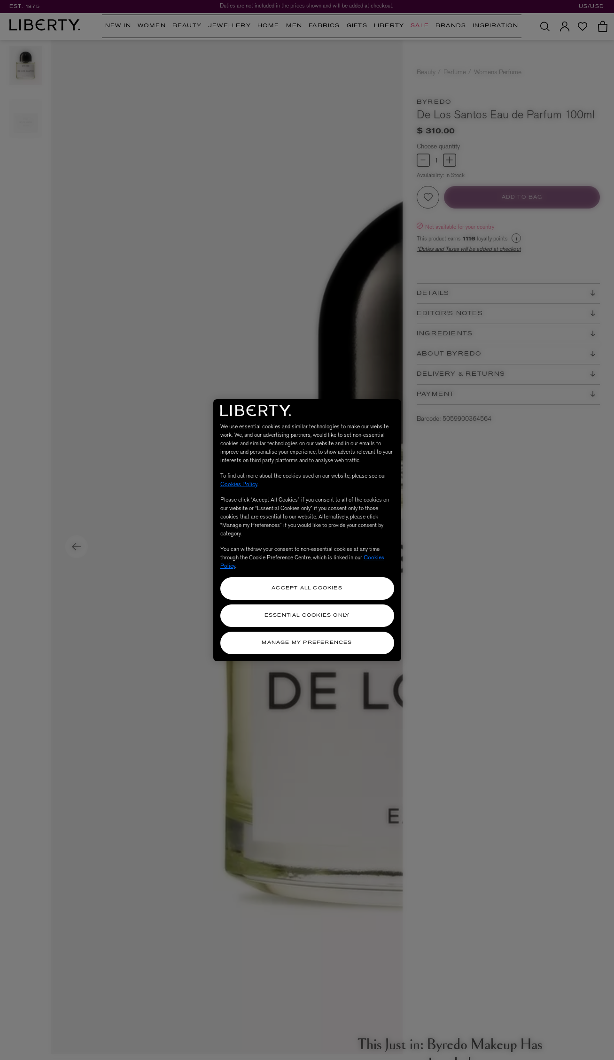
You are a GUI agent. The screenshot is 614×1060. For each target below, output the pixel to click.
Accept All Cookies (307, 588)
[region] (307, 530)
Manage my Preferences (307, 643)
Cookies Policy (238, 484)
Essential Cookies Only (307, 615)
